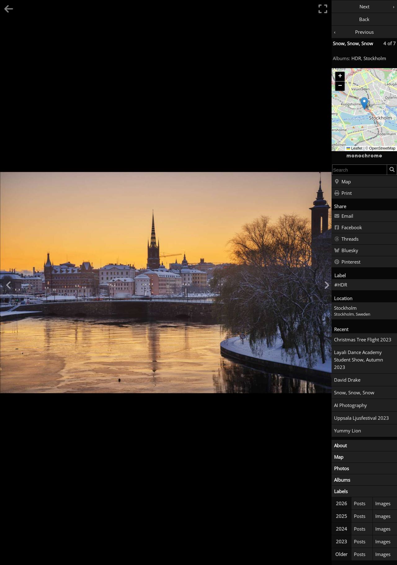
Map (342, 181)
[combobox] (359, 170)
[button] (364, 103)
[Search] (392, 170)
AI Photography (350, 405)
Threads (346, 239)
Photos (341, 468)
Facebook (348, 227)
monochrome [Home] (364, 156)
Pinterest (347, 262)
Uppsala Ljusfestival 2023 (361, 418)
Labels (341, 491)
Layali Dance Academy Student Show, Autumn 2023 (358, 359)
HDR (356, 58)
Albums (342, 480)
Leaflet (354, 148)
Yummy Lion (347, 430)
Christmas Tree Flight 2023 (362, 339)
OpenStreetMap (382, 148)
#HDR (340, 285)
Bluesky (346, 250)
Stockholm (375, 58)
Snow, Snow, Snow (353, 43)
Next (364, 6)
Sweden (363, 314)
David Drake (347, 380)
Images (382, 503)
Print (343, 193)
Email (343, 216)
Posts (359, 503)
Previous (364, 32)
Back (364, 19)
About (340, 445)
